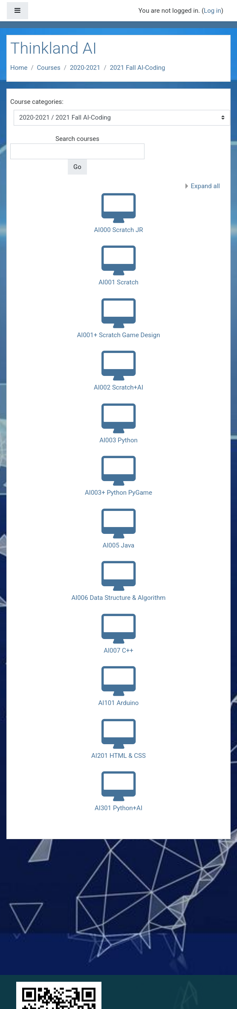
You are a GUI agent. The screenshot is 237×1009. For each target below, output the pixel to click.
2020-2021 (85, 68)
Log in (212, 10)
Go (77, 167)
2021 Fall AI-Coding (137, 68)
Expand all (205, 186)
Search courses (77, 139)
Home (18, 68)
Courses (49, 68)
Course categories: (37, 102)
